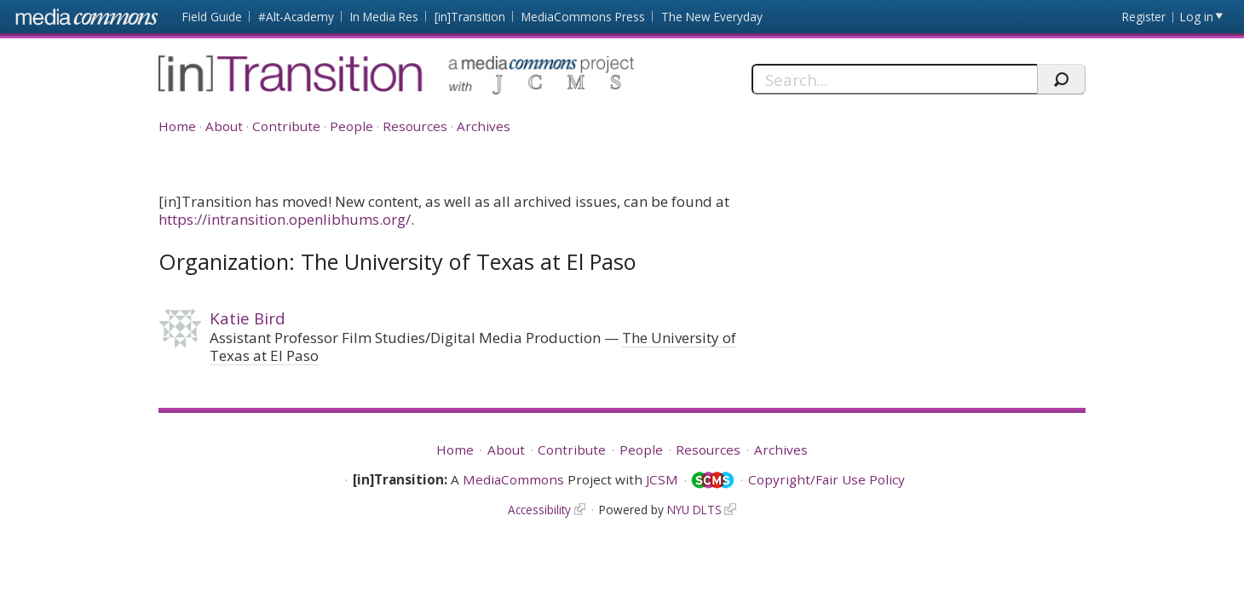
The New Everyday (712, 17)
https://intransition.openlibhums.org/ (284, 219)
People (351, 126)
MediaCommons (513, 479)
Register (1144, 17)
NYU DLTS (694, 509)
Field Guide (212, 17)
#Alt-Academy (296, 17)
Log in (1196, 17)
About (224, 126)
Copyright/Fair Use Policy (826, 479)
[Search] (894, 79)
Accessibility (539, 509)
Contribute (286, 126)
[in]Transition (470, 17)
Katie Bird (247, 318)
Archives (483, 126)
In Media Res (384, 17)
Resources (415, 126)
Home (177, 126)
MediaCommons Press (583, 17)
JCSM (662, 479)
